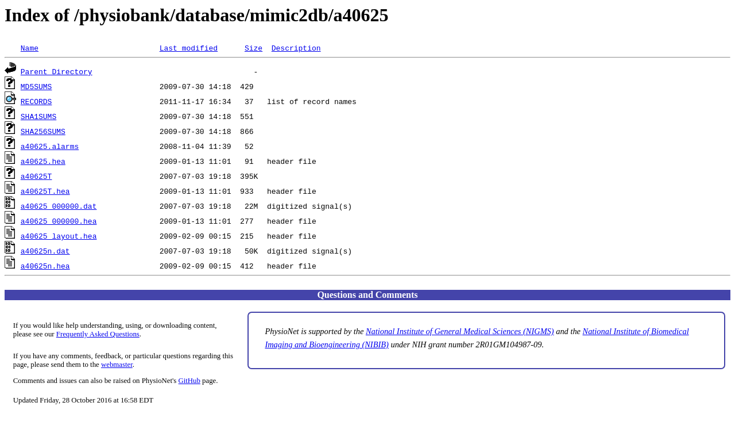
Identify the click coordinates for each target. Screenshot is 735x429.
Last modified (189, 48)
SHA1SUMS (38, 116)
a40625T (36, 176)
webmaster (117, 365)
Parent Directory (56, 71)
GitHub (189, 381)
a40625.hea (43, 161)
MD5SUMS (36, 86)
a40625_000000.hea (59, 221)
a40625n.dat (45, 251)
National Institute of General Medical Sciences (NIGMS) (460, 331)
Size (253, 48)
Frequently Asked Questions (98, 334)
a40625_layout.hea (59, 236)
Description (296, 48)
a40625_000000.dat (59, 206)
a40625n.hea (45, 266)
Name (29, 48)
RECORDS (36, 101)
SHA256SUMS (43, 131)
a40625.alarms (50, 146)
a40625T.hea (45, 191)
